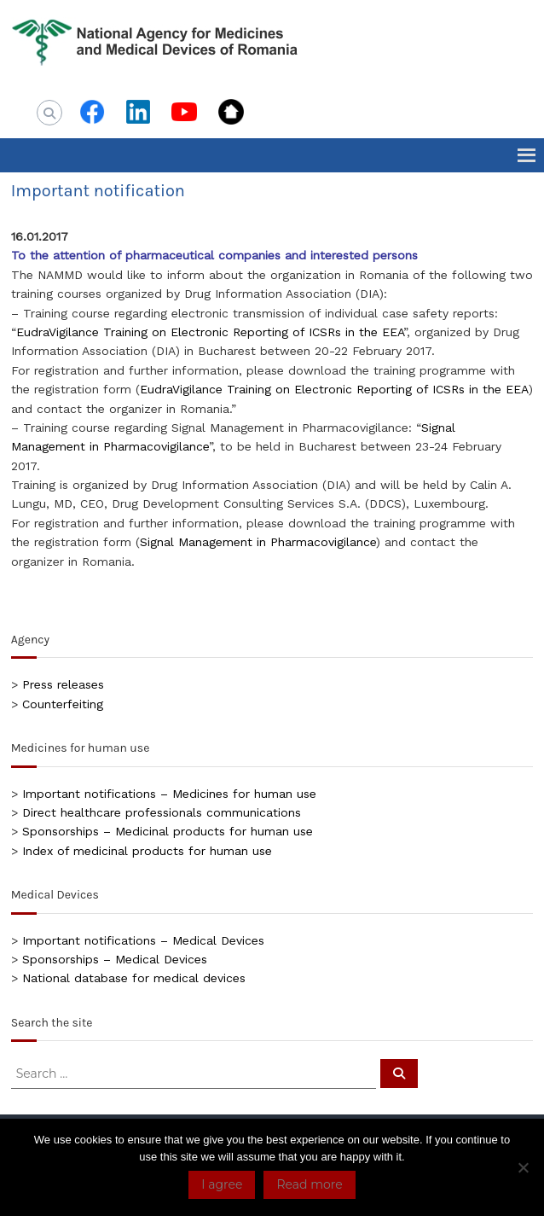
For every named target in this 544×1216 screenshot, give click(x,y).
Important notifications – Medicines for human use (169, 793)
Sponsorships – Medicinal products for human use (167, 831)
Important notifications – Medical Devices (143, 940)
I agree (221, 1184)
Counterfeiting (62, 704)
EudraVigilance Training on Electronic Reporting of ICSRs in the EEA (209, 332)
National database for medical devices (134, 978)
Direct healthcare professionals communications (161, 812)
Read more (309, 1184)
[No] (522, 1167)
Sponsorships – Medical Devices (114, 959)
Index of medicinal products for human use (147, 851)
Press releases (63, 684)
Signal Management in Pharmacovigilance (258, 542)
